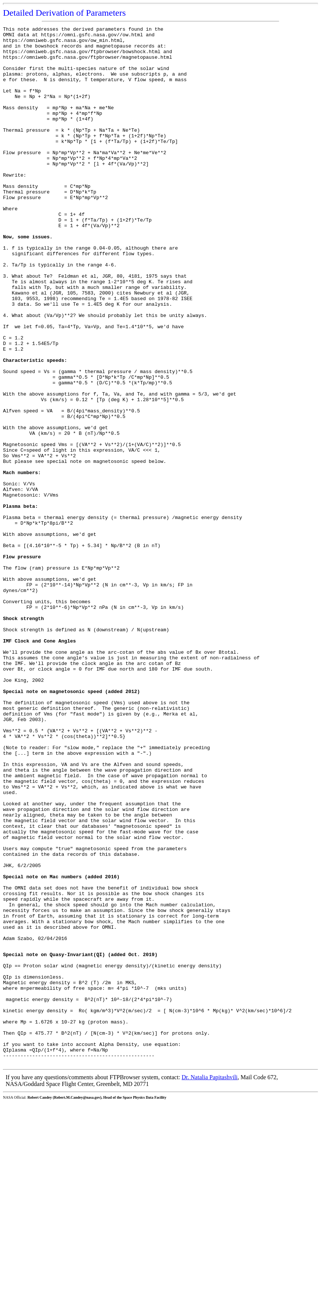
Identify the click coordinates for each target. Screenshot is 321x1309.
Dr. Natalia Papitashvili (210, 1284)
